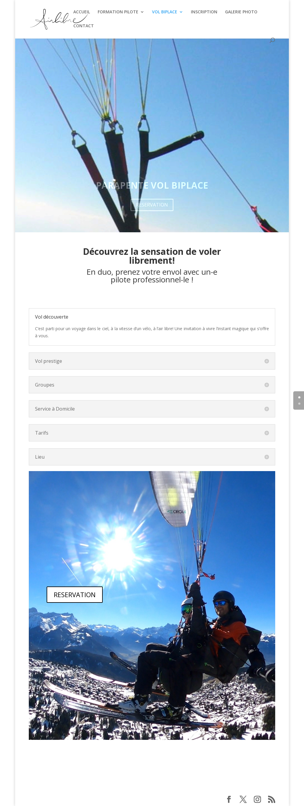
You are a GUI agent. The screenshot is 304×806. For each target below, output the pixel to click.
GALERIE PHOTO (241, 12)
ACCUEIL (81, 12)
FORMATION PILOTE (118, 12)
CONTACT (83, 26)
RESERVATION (75, 594)
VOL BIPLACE (164, 12)
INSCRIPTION (204, 12)
